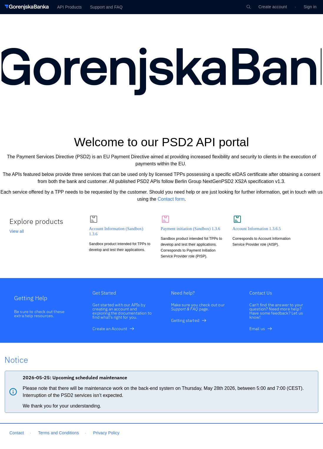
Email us (260, 328)
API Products (69, 7)
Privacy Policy (106, 432)
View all (16, 231)
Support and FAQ (106, 7)
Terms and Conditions (58, 432)
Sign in (310, 6)
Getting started (188, 320)
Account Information (257, 229)
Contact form (171, 199)
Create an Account (113, 328)
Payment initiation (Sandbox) (190, 229)
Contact (16, 432)
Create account (273, 6)
